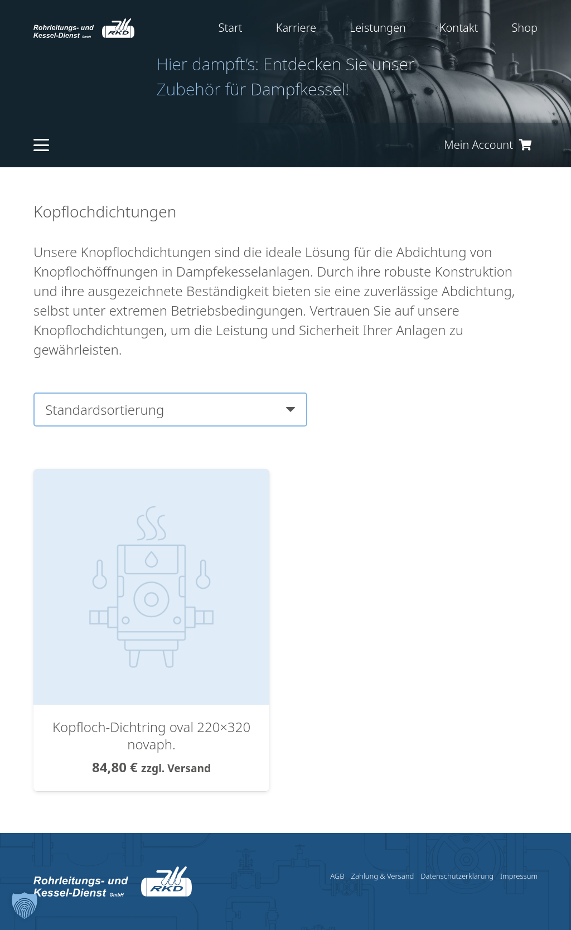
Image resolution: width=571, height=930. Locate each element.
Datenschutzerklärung (456, 876)
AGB (337, 876)
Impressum (519, 876)
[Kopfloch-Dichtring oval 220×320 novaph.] (151, 478)
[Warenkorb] (525, 145)
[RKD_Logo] (83, 28)
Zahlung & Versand (382, 876)
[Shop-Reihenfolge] (170, 410)
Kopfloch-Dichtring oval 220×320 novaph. (151, 735)
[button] (41, 145)
